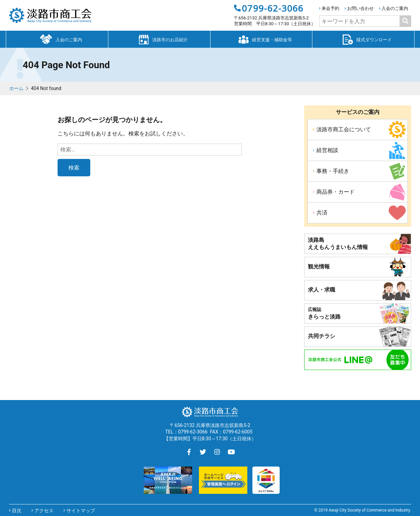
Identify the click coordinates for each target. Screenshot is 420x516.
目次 (16, 510)
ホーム (16, 88)
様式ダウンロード (363, 39)
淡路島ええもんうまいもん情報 (338, 243)
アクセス (43, 510)
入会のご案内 (395, 8)
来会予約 (330, 8)
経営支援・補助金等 (261, 39)
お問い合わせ (360, 8)
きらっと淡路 (324, 313)
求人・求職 (321, 289)
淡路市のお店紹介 (159, 39)
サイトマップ (80, 510)
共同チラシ (321, 336)
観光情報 (319, 266)
